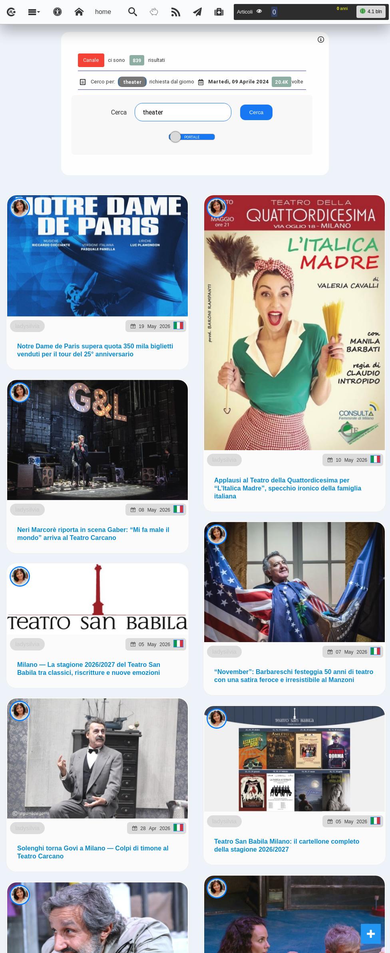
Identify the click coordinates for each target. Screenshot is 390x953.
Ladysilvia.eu (209, 466)
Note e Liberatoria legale (287, 524)
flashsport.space (264, 466)
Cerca (119, 112)
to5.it (107, 484)
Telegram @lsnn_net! (301, 394)
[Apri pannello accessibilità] (57, 12)
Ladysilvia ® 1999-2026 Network (156, 524)
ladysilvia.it (162, 466)
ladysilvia (66, 273)
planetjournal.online (330, 466)
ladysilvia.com (113, 466)
